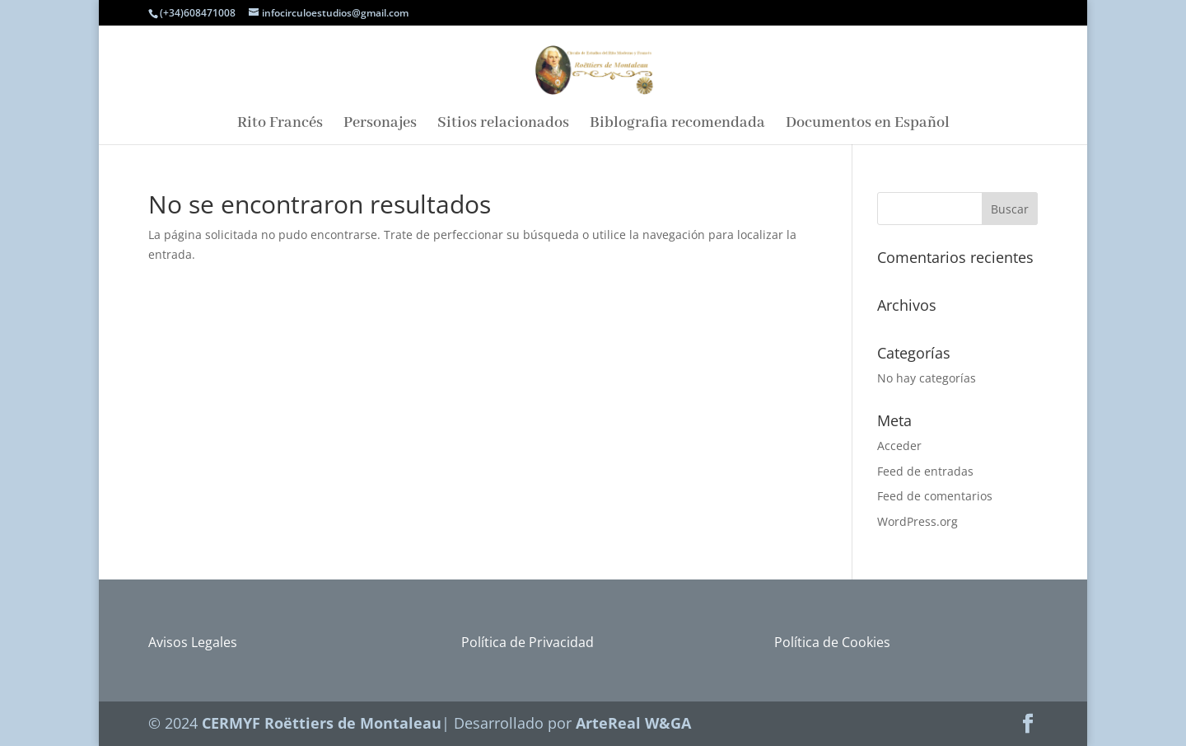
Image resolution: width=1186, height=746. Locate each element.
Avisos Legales (192, 642)
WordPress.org (917, 521)
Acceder (899, 445)
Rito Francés (280, 125)
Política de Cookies (832, 642)
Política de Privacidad (527, 642)
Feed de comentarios (934, 496)
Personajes (380, 125)
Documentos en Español (868, 125)
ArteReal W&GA (633, 723)
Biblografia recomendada (677, 125)
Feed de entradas (925, 471)
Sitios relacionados (503, 125)
